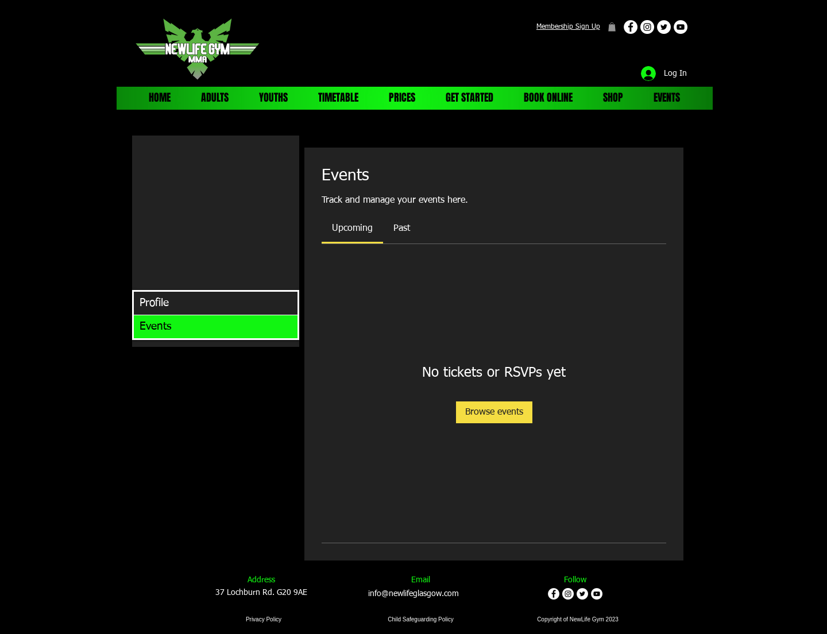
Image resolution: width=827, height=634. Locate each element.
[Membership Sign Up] (568, 27)
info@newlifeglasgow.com (413, 594)
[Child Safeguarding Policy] (421, 620)
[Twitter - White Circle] (664, 27)
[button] (612, 27)
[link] (352, 228)
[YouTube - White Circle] (680, 27)
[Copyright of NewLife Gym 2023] (577, 620)
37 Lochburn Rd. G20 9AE (261, 593)
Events (155, 326)
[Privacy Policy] (263, 620)
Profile (154, 302)
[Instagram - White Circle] (647, 27)
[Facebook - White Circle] (630, 27)
